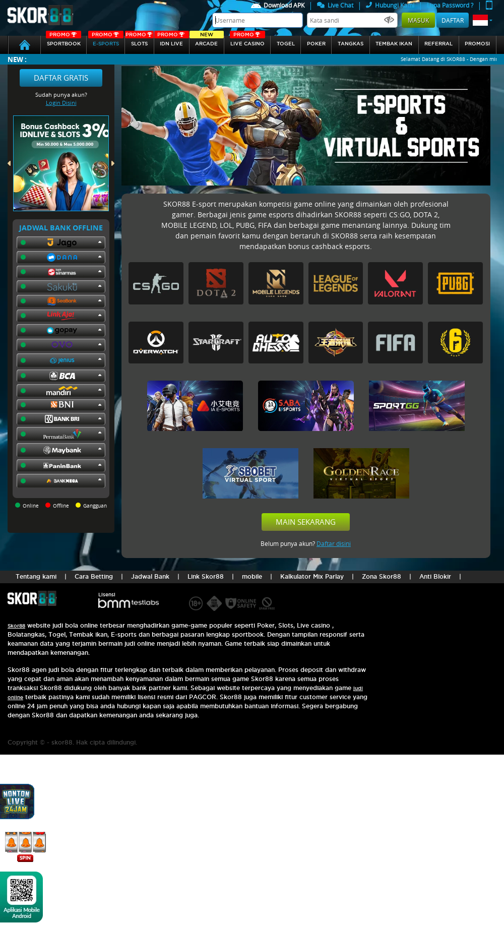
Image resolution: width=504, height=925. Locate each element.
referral (438, 43)
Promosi (477, 43)
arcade (207, 41)
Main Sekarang (306, 522)
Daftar (453, 20)
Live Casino (247, 41)
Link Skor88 (205, 576)
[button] (482, 20)
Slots (139, 41)
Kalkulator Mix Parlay (312, 576)
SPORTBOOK (63, 41)
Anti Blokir (435, 576)
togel (286, 43)
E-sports (105, 41)
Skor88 (16, 626)
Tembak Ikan (393, 43)
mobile (252, 576)
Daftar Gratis (61, 78)
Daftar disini (334, 543)
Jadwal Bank (150, 576)
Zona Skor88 (381, 576)
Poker (316, 43)
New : (17, 59)
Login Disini (61, 102)
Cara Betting (94, 576)
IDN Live (171, 41)
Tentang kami (36, 576)
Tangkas (350, 43)
